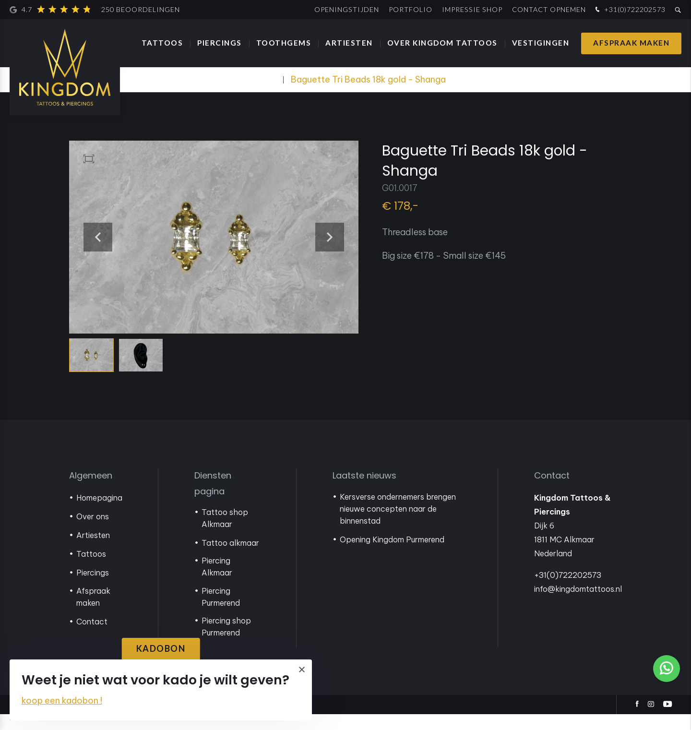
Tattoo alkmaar (230, 558)
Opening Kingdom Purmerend (392, 555)
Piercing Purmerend (221, 612)
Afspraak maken (631, 42)
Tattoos (162, 42)
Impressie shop (472, 9)
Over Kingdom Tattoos (442, 42)
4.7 (95, 9)
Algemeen (90, 491)
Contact (91, 637)
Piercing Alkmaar (217, 582)
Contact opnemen (549, 9)
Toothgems (283, 42)
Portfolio (410, 9)
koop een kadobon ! (62, 700)
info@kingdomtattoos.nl (578, 605)
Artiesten (349, 42)
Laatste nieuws (364, 491)
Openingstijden (346, 9)
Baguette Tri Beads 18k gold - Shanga (368, 79)
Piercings (219, 42)
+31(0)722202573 (629, 9)
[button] (349, 243)
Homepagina (99, 513)
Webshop (260, 79)
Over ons (92, 532)
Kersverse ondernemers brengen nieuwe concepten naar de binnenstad (398, 524)
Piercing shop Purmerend (226, 642)
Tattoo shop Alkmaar (225, 534)
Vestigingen (541, 42)
